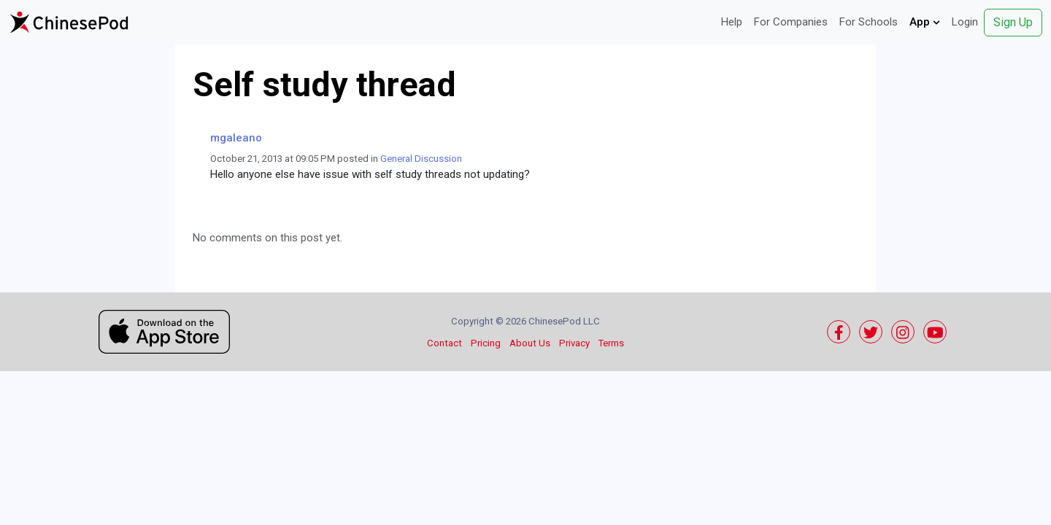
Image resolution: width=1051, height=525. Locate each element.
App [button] (924, 21)
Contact (444, 343)
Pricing (486, 343)
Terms (611, 343)
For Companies (791, 21)
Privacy (574, 343)
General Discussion (421, 158)
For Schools (868, 21)
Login (965, 21)
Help (731, 21)
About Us (529, 343)
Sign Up (1013, 22)
